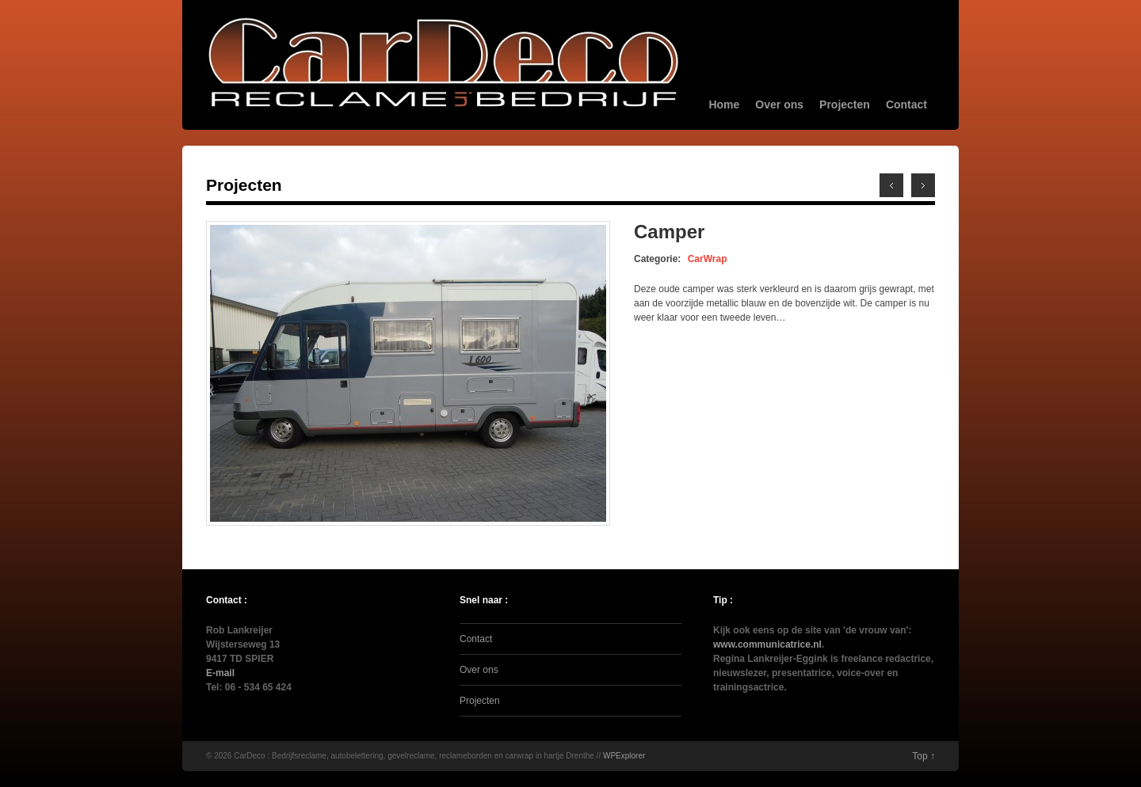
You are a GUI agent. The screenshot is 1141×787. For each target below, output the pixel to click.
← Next (891, 185)
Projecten (844, 104)
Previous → (923, 185)
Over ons (779, 104)
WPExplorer (624, 755)
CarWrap (707, 258)
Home (723, 104)
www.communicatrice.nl (767, 644)
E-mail (220, 673)
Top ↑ (923, 756)
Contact (906, 104)
